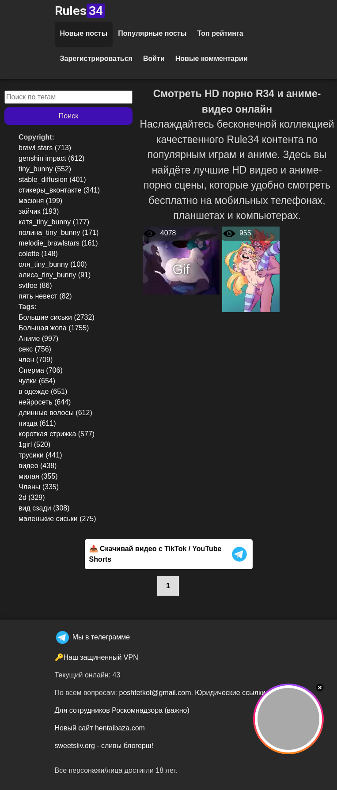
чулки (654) (37, 381)
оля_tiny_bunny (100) (53, 264)
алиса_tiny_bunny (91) (55, 275)
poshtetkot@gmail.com (155, 692)
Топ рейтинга (220, 33)
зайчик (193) (39, 211)
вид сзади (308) (44, 508)
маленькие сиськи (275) (57, 518)
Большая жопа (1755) (54, 328)
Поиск (68, 116)
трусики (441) (40, 455)
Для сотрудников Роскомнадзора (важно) (122, 710)
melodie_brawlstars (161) (58, 243)
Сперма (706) (41, 370)
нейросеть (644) (45, 402)
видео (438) (38, 465)
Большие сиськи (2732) (57, 317)
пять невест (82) (45, 296)
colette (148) (38, 253)
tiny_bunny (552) (45, 169)
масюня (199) (40, 200)
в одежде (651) (43, 391)
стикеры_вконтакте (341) (59, 190)
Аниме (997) (38, 338)
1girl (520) (34, 444)
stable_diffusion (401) (52, 179)
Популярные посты (152, 33)
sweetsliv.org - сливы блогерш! (104, 745)
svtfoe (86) (35, 285)
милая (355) (38, 476)
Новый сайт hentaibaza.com (100, 728)
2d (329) (32, 497)
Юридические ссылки (230, 692)
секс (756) (35, 349)
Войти (154, 58)
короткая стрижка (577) (57, 434)
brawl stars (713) (45, 147)
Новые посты (84, 33)
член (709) (36, 359)
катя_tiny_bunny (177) (54, 222)
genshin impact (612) (51, 158)
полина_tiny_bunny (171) (58, 232)
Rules (80, 11)
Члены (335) (39, 487)
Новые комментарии (211, 58)
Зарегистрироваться (96, 58)
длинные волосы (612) (55, 412)
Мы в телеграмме (92, 637)
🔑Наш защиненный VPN (96, 657)
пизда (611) (37, 423)
